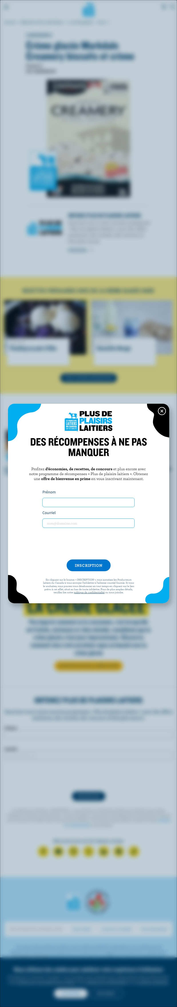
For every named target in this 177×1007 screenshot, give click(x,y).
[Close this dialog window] (162, 411)
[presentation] (88, 543)
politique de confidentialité (89, 592)
